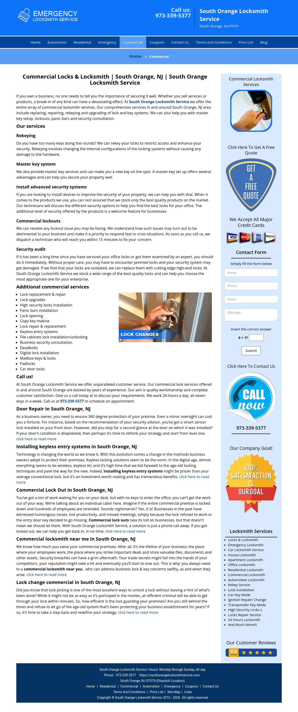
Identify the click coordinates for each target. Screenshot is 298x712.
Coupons (157, 42)
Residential (82, 42)
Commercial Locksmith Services (251, 81)
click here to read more (36, 438)
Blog (263, 42)
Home (36, 42)
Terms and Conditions (214, 42)
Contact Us (180, 42)
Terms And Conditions (129, 692)
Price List (246, 42)
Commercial (133, 42)
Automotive (56, 42)
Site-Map (173, 692)
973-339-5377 (173, 15)
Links (188, 692)
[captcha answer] (256, 337)
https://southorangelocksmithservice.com (169, 675)
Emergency (107, 42)
